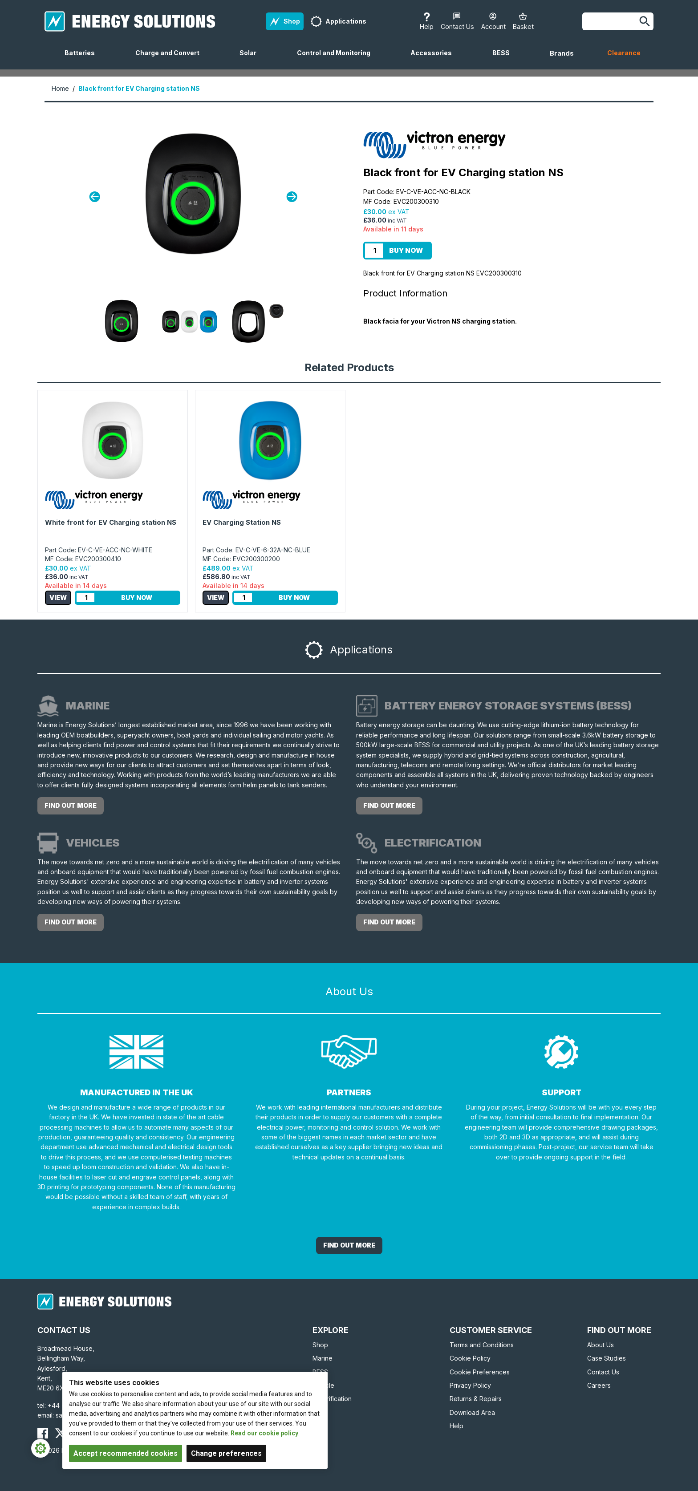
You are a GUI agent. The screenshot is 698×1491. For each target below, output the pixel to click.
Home (60, 88)
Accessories (434, 59)
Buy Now (406, 250)
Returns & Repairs (476, 1398)
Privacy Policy (470, 1385)
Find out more (71, 805)
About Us (600, 1345)
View (58, 597)
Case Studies (606, 1358)
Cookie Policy (470, 1358)
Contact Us (603, 1372)
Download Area (472, 1412)
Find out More (349, 1245)
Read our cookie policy (264, 1433)
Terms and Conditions (482, 1345)
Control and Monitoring (337, 59)
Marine (322, 1358)
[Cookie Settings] (40, 1448)
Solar (251, 59)
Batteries (83, 59)
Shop (320, 1345)
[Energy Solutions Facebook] (42, 1433)
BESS (504, 59)
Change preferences (226, 1453)
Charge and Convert (171, 59)
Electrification (332, 1398)
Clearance (624, 53)
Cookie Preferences (480, 1372)
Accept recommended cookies (125, 1453)
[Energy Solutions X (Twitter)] (60, 1433)
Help (456, 1426)
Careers (599, 1385)
